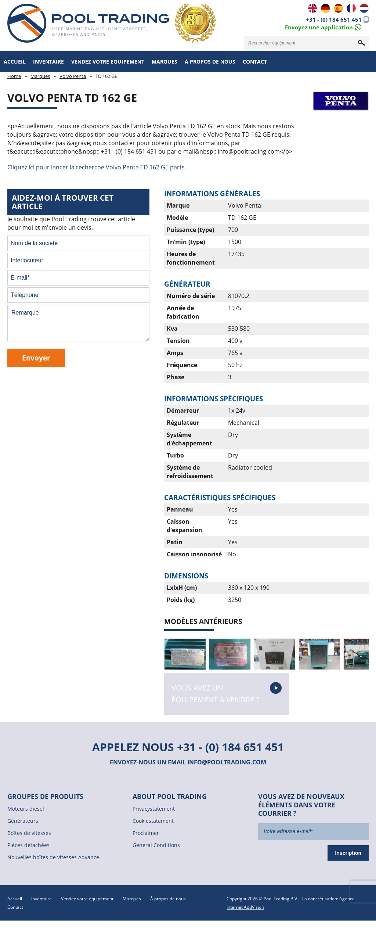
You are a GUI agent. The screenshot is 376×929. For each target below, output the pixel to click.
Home (14, 76)
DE (325, 8)
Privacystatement (154, 808)
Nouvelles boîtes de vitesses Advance (53, 857)
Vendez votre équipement (107, 61)
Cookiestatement (153, 820)
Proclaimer (146, 832)
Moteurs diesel (25, 808)
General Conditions (156, 845)
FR (351, 8)
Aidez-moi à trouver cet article (62, 202)
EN (312, 8)
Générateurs (22, 820)
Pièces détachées (28, 845)
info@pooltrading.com (226, 762)
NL (364, 8)
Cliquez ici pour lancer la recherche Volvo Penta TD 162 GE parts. (96, 167)
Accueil (15, 61)
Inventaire (48, 61)
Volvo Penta (72, 76)
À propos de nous (210, 61)
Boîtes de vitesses (29, 832)
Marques (164, 61)
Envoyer (36, 358)
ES (338, 8)
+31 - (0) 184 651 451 (334, 19)
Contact (255, 61)
